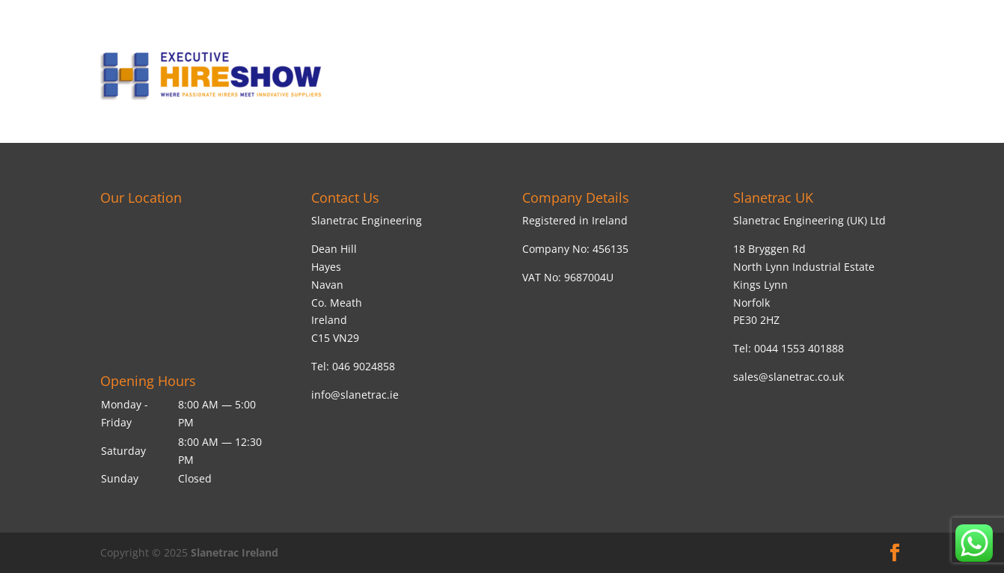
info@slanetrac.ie (355, 394)
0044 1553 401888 (799, 348)
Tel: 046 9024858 (353, 366)
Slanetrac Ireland (234, 552)
